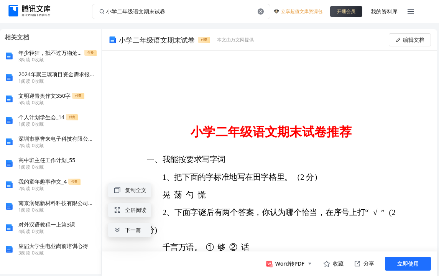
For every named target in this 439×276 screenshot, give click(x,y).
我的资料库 (384, 11)
